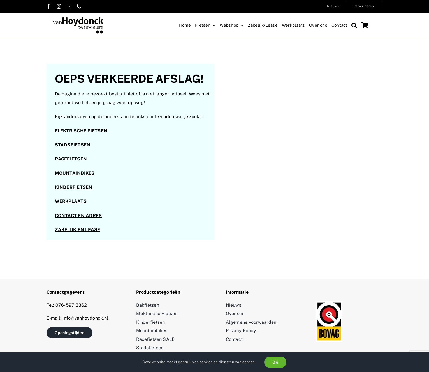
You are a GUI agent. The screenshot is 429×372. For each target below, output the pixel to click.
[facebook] (48, 6)
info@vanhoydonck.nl (84, 318)
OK (275, 362)
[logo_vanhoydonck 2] (78, 19)
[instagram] (59, 6)
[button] (354, 25)
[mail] (69, 6)
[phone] (79, 6)
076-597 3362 (71, 305)
